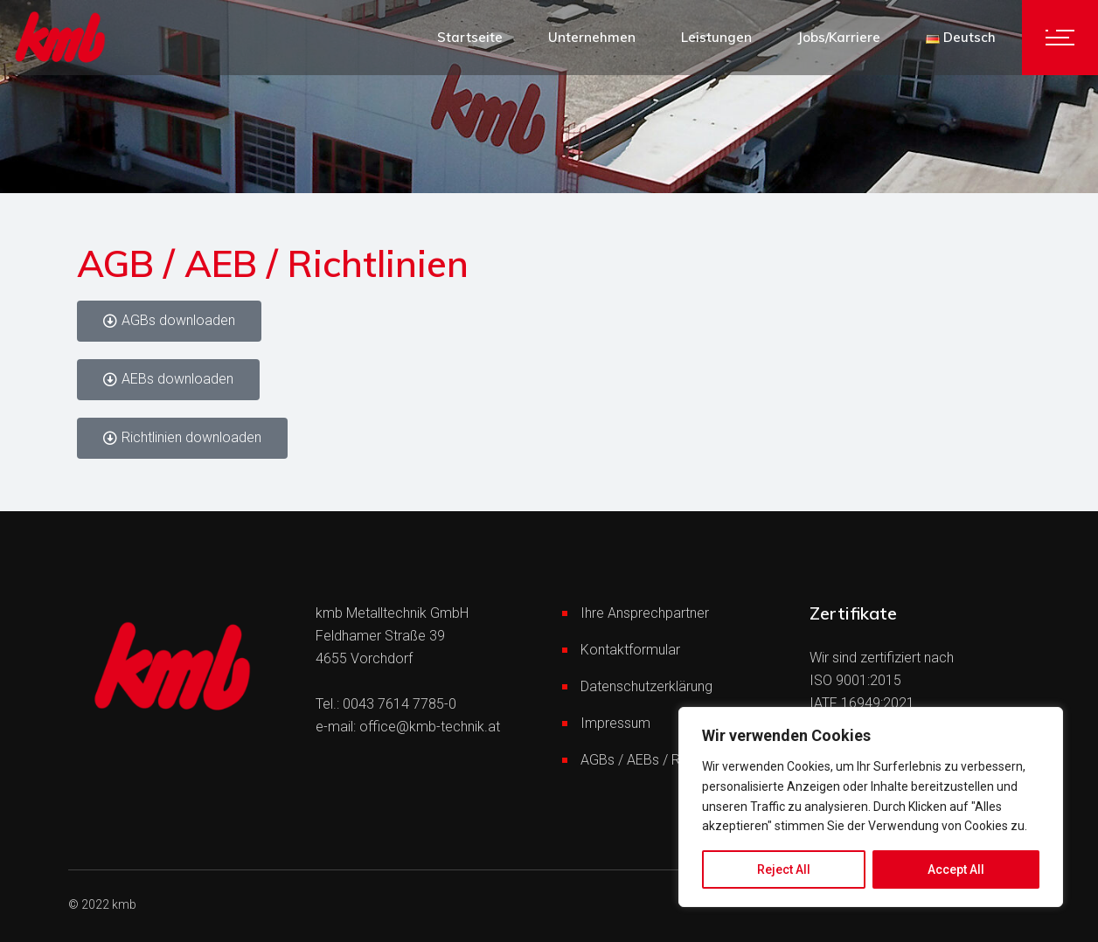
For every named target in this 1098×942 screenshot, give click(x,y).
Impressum (615, 723)
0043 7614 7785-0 (399, 704)
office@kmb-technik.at (429, 726)
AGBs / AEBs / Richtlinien (656, 760)
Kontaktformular (630, 649)
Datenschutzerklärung (646, 686)
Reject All (783, 869)
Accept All (956, 869)
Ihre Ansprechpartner (644, 613)
